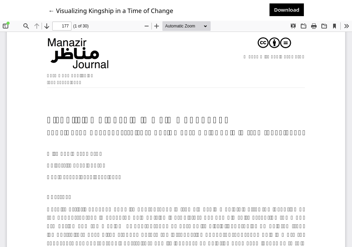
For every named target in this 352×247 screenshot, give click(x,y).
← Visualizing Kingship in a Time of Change (110, 10)
